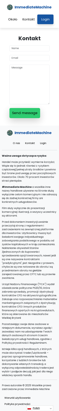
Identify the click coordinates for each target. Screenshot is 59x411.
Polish (33, 408)
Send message (24, 113)
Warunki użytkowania (17, 398)
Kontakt (28, 19)
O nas (16, 143)
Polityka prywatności (17, 404)
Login (45, 19)
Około (12, 19)
